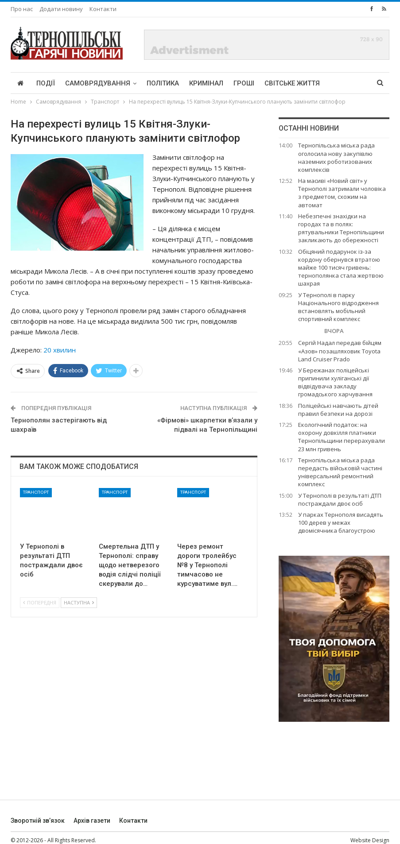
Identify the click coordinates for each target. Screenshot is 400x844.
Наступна (79, 602)
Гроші (243, 83)
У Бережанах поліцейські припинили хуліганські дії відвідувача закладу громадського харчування (335, 382)
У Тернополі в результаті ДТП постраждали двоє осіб (339, 499)
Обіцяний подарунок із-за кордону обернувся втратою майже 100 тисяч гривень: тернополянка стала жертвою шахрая (341, 268)
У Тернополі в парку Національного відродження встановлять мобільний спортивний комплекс (338, 307)
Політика (163, 83)
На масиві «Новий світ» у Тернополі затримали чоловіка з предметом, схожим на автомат (342, 193)
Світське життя (292, 83)
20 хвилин (59, 349)
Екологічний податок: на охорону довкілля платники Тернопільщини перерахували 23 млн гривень (341, 437)
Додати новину (61, 9)
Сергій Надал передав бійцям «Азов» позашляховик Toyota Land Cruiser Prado (339, 351)
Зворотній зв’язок (38, 820)
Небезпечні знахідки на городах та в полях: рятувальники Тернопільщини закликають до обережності (341, 228)
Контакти (103, 9)
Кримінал (206, 83)
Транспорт (36, 492)
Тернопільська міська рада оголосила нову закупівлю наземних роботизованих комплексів (336, 157)
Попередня (39, 602)
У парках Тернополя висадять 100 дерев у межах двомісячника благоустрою (340, 522)
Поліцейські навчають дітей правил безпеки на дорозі (338, 410)
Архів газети (92, 820)
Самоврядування (97, 83)
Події (45, 83)
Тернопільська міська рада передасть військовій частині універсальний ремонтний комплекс (340, 472)
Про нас (22, 9)
